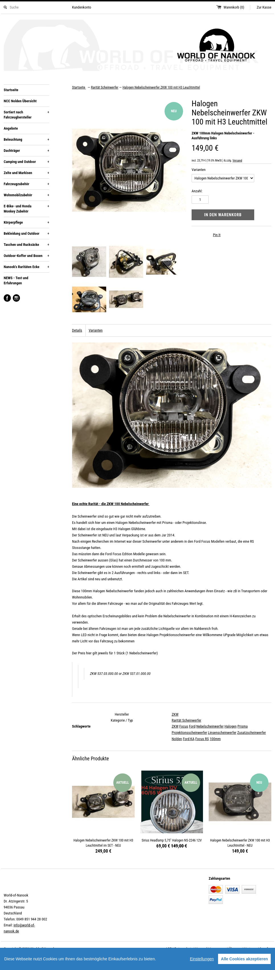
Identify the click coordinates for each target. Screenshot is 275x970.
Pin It (217, 235)
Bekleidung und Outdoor (26, 233)
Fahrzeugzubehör (26, 184)
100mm (215, 739)
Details (77, 330)
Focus (183, 726)
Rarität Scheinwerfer (186, 720)
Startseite (11, 90)
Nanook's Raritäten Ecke (26, 266)
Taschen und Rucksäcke (26, 244)
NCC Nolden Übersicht (20, 101)
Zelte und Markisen (26, 172)
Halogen (230, 726)
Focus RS (202, 739)
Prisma (242, 726)
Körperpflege (26, 222)
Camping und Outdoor (26, 161)
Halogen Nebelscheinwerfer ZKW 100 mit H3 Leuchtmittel (161, 87)
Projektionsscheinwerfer (189, 732)
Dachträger (26, 150)
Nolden (177, 739)
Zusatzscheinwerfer (251, 732)
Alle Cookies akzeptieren (244, 959)
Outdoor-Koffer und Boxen (26, 255)
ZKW (175, 714)
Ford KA (188, 739)
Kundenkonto (81, 7)
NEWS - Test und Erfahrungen (16, 280)
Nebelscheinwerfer (210, 726)
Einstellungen (202, 959)
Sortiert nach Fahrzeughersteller (26, 114)
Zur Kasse (264, 7)
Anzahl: (197, 191)
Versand (237, 160)
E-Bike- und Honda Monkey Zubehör (26, 208)
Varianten (199, 170)
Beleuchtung (26, 139)
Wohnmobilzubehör (26, 195)
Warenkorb (233, 7)
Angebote (11, 128)
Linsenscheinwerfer (222, 732)
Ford (192, 726)
